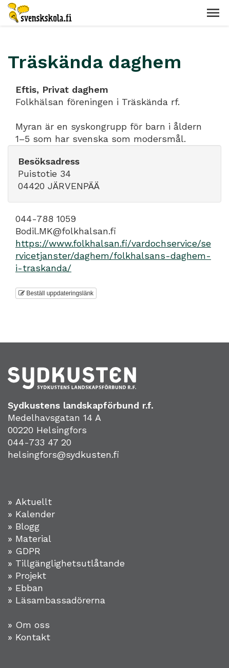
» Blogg (24, 526)
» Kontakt (29, 637)
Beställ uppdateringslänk (55, 293)
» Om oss (29, 624)
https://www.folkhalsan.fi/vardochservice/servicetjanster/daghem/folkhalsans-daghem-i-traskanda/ (113, 255)
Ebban (29, 587)
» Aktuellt (30, 501)
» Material (29, 538)
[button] (213, 13)
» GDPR (24, 550)
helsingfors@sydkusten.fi (63, 454)
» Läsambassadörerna (56, 600)
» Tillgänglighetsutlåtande (66, 563)
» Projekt (27, 575)
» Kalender (31, 514)
